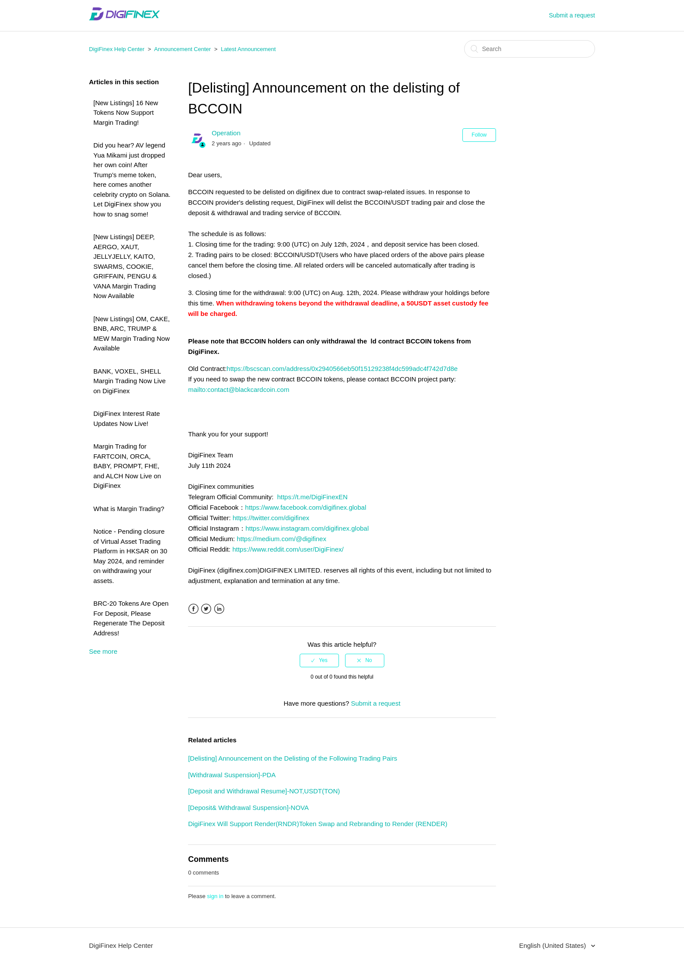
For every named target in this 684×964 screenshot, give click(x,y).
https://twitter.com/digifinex (271, 517)
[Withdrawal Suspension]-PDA (232, 775)
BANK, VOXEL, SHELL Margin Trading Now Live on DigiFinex (129, 381)
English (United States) (553, 945)
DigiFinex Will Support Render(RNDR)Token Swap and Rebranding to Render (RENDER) (317, 823)
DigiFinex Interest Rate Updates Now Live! (126, 418)
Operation (226, 133)
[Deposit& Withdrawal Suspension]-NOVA (248, 807)
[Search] (529, 49)
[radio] (319, 660)
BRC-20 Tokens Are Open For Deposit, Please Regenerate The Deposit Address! (130, 618)
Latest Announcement (248, 49)
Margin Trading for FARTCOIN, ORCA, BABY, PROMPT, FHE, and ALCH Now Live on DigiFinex (127, 466)
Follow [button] (479, 135)
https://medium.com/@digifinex (281, 538)
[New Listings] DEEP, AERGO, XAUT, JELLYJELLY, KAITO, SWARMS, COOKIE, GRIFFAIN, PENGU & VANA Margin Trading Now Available (125, 266)
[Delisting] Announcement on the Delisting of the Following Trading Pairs (292, 758)
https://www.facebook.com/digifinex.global (305, 507)
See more (103, 651)
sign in (215, 896)
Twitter (206, 609)
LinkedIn (219, 609)
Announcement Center (182, 49)
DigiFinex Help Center (116, 49)
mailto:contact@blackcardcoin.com (238, 389)
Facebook (193, 609)
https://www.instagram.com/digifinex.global (307, 528)
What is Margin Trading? (128, 508)
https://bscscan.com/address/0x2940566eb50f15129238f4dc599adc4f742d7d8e (342, 368)
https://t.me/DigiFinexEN (312, 497)
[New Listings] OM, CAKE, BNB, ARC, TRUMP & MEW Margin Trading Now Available (131, 333)
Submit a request (572, 15)
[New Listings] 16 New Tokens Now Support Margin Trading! (125, 112)
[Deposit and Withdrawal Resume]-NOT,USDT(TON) (264, 791)
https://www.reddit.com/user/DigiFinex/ (288, 549)
